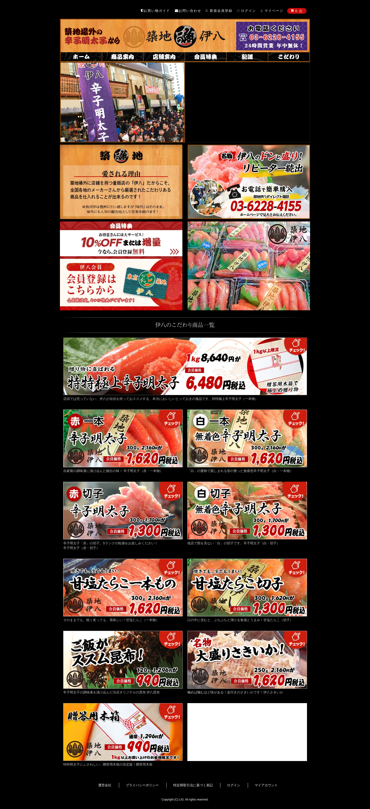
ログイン (233, 785)
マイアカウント (266, 785)
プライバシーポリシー (142, 785)
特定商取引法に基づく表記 (193, 785)
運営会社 (104, 785)
